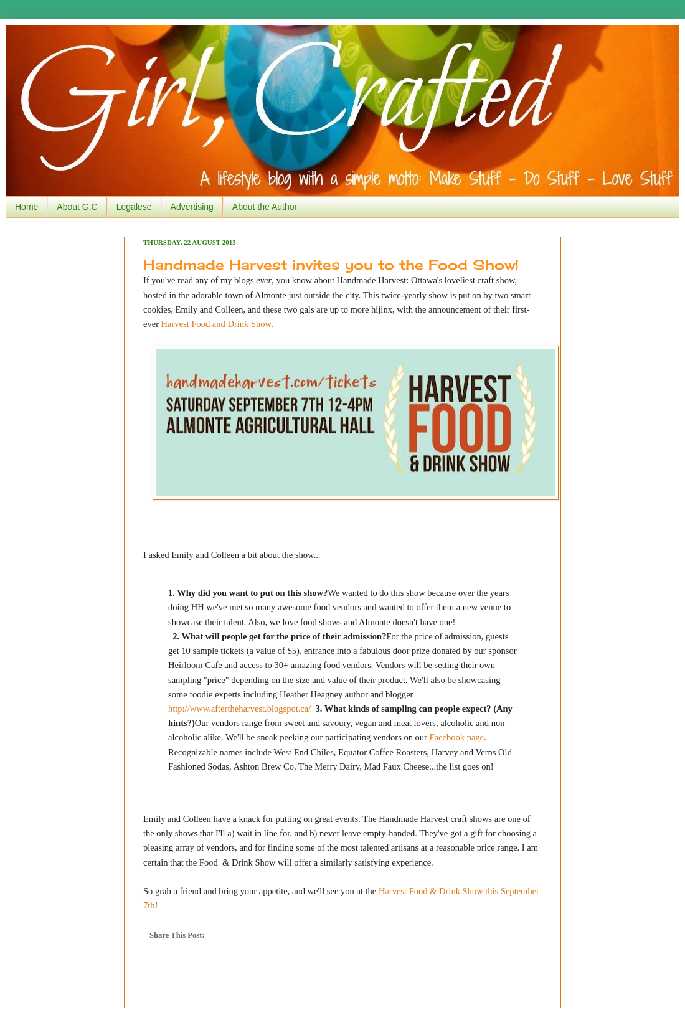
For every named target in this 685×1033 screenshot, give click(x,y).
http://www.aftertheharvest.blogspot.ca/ (239, 709)
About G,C (77, 207)
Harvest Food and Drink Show (216, 324)
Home (26, 207)
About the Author (264, 207)
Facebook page (457, 737)
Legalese (134, 207)
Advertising (192, 207)
